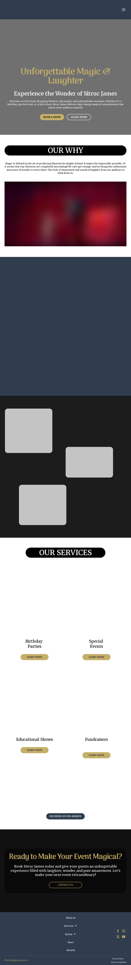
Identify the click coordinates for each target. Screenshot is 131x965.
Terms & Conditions (118, 962)
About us (71, 917)
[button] (52, 117)
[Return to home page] (28, 9)
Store (71, 942)
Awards (70, 950)
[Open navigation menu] (123, 9)
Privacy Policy (118, 959)
